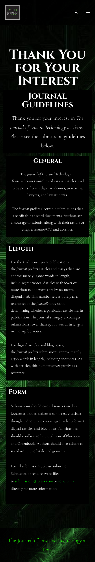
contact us (66, 481)
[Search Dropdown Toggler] (76, 12)
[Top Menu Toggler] (88, 12)
